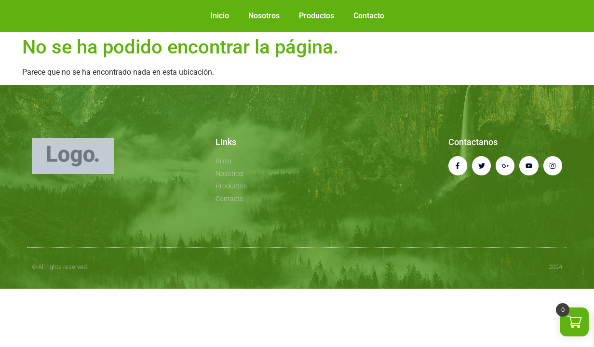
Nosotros (264, 15)
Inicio (219, 15)
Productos (316, 15)
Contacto (368, 15)
